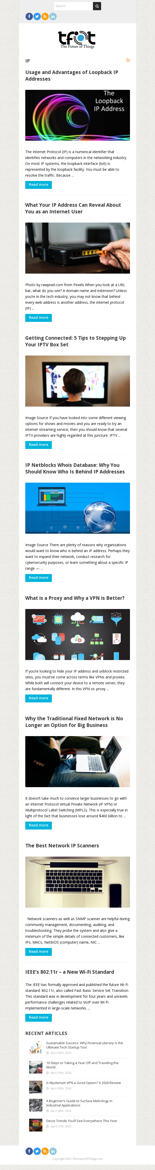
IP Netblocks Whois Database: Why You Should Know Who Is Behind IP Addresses (75, 470)
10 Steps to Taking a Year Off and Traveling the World (82, 1070)
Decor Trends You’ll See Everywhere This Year (81, 1126)
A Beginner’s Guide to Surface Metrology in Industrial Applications (79, 1108)
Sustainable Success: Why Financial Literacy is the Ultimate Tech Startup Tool (84, 1050)
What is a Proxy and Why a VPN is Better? (75, 601)
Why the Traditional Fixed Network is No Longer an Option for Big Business (74, 725)
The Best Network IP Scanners (62, 850)
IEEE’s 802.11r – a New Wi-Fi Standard (69, 977)
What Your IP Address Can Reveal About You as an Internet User (73, 209)
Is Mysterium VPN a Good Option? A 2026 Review (83, 1088)
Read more (38, 185)
